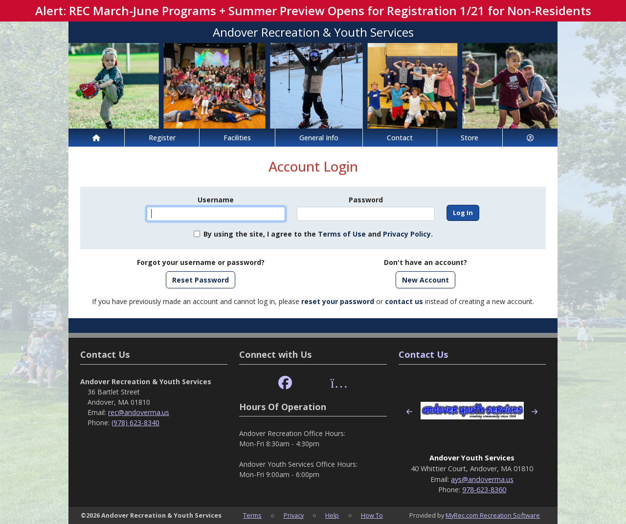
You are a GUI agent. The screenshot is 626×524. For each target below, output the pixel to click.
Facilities (237, 137)
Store (469, 137)
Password (366, 199)
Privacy (294, 515)
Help (332, 515)
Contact (400, 137)
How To (372, 515)
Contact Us (423, 354)
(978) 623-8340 (135, 422)
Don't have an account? (425, 262)
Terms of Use (342, 234)
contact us (404, 301)
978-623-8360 (484, 489)
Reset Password (200, 279)
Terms (252, 515)
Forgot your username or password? (201, 262)
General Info (318, 137)
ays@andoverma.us (482, 479)
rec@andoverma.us (138, 412)
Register (162, 137)
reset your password (337, 301)
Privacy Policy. (408, 234)
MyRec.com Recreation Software (493, 515)
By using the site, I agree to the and (318, 234)
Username (216, 199)
